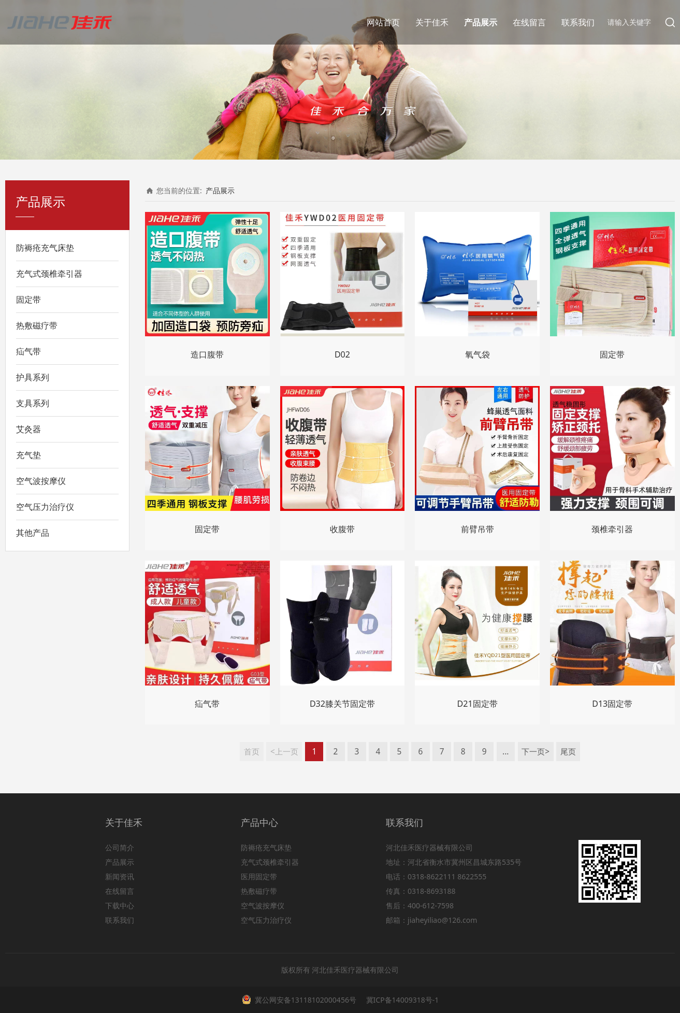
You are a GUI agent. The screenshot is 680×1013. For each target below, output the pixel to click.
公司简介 (119, 847)
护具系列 (32, 377)
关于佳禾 (431, 22)
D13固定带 (612, 703)
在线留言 (529, 22)
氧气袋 (477, 354)
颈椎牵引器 (612, 529)
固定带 (28, 299)
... (505, 751)
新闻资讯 (119, 876)
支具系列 (32, 403)
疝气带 (28, 351)
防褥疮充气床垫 (45, 247)
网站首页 (383, 22)
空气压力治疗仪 (45, 506)
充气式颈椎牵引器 (49, 273)
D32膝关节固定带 (342, 703)
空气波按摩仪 (41, 481)
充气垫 (28, 455)
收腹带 (342, 529)
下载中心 (119, 905)
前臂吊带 (477, 529)
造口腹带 (207, 354)
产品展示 (480, 22)
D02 (342, 354)
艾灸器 (28, 429)
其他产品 (32, 532)
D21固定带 (477, 703)
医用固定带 (259, 876)
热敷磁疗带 (36, 325)
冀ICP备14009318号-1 (401, 1000)
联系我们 (578, 22)
